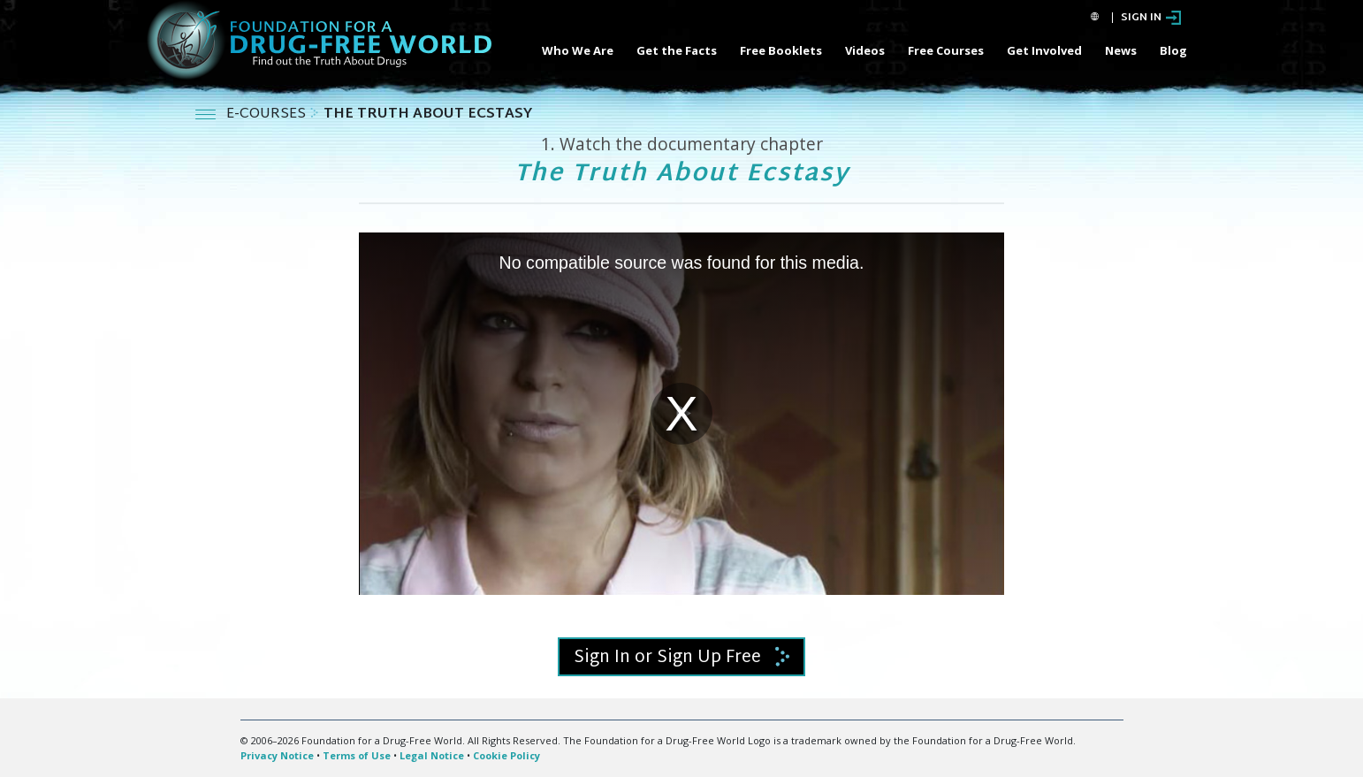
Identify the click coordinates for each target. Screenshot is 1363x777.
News (1121, 50)
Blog (1173, 50)
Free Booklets (781, 50)
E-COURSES (267, 114)
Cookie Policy (506, 755)
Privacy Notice (277, 755)
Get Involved (1044, 50)
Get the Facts (676, 50)
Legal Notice (432, 755)
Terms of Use (357, 755)
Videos (865, 50)
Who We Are (577, 50)
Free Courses (946, 50)
